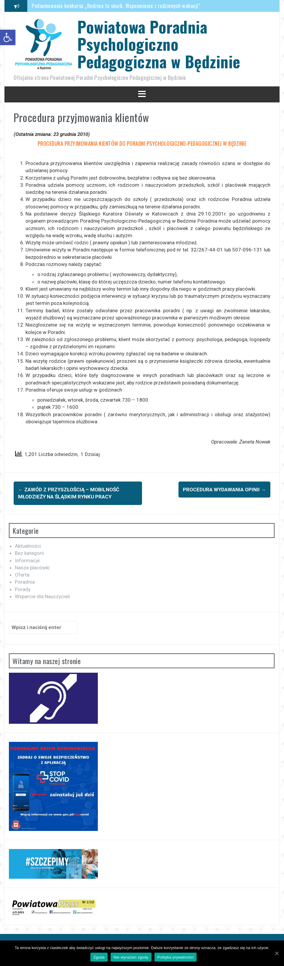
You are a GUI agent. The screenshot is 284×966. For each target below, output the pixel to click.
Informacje (27, 560)
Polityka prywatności (175, 957)
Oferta (22, 575)
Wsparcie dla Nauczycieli (42, 596)
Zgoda (99, 957)
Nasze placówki (32, 568)
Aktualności (28, 546)
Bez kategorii (29, 553)
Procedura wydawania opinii (224, 489)
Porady (23, 589)
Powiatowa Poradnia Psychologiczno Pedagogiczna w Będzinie (158, 44)
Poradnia (25, 582)
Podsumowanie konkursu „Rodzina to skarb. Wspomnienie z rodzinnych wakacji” (116, 5)
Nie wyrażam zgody (131, 957)
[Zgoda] (277, 953)
